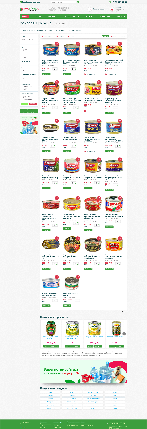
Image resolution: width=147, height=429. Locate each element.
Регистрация (36, 2)
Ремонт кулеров (85, 424)
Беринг (25, 49)
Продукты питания (41, 30)
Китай (24, 78)
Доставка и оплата (71, 16)
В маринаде (26, 96)
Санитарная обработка (87, 425)
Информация (104, 16)
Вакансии (42, 427)
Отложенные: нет (99, 9)
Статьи (55, 424)
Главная (24, 30)
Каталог (25, 16)
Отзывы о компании (45, 424)
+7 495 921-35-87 (119, 2)
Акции (38, 16)
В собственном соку (28, 97)
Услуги (89, 16)
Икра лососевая (27, 86)
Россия (25, 80)
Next (124, 334)
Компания (52, 16)
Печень (25, 88)
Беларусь (25, 76)
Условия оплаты (71, 424)
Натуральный (26, 64)
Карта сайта (23, 427)
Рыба (24, 89)
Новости (42, 425)
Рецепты (56, 425)
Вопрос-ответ (57, 427)
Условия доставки (72, 425)
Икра (24, 57)
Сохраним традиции (28, 51)
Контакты (121, 16)
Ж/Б (24, 70)
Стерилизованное (28, 99)
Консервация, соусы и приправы (58, 30)
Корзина (118, 7)
